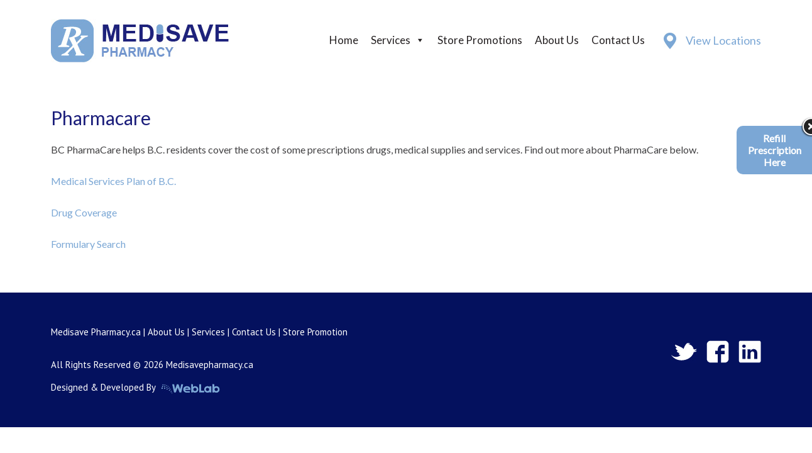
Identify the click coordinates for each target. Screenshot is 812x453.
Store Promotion (315, 332)
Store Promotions (479, 40)
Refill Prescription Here (774, 150)
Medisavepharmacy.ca (209, 365)
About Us (557, 40)
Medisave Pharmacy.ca (96, 332)
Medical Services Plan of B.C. (113, 181)
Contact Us (618, 40)
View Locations (723, 40)
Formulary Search (88, 244)
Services (390, 40)
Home (343, 40)
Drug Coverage (84, 212)
